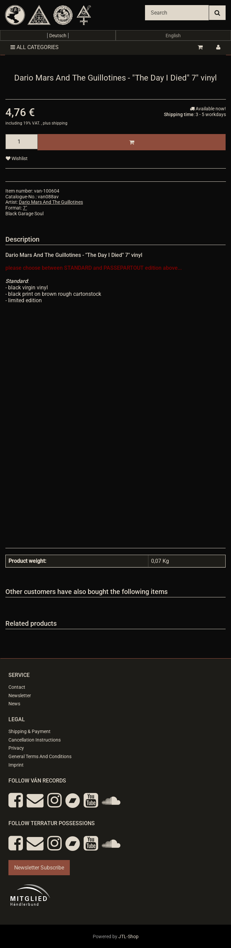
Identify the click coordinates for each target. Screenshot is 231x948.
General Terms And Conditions (39, 756)
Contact (16, 687)
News (14, 703)
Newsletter (19, 695)
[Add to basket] (131, 142)
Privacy (16, 748)
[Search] (177, 12)
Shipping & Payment (29, 731)
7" (25, 208)
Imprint (16, 765)
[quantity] (21, 141)
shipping (59, 123)
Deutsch (57, 35)
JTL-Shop (128, 936)
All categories (34, 47)
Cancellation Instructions (34, 740)
